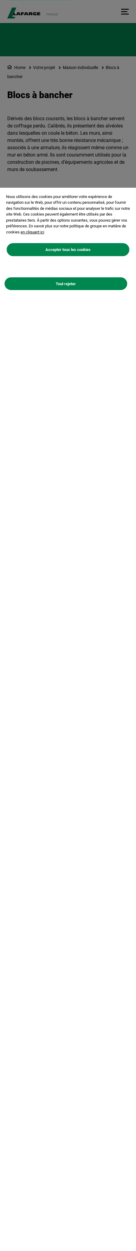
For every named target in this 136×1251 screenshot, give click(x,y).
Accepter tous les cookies (68, 249)
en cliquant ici (32, 232)
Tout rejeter (66, 284)
